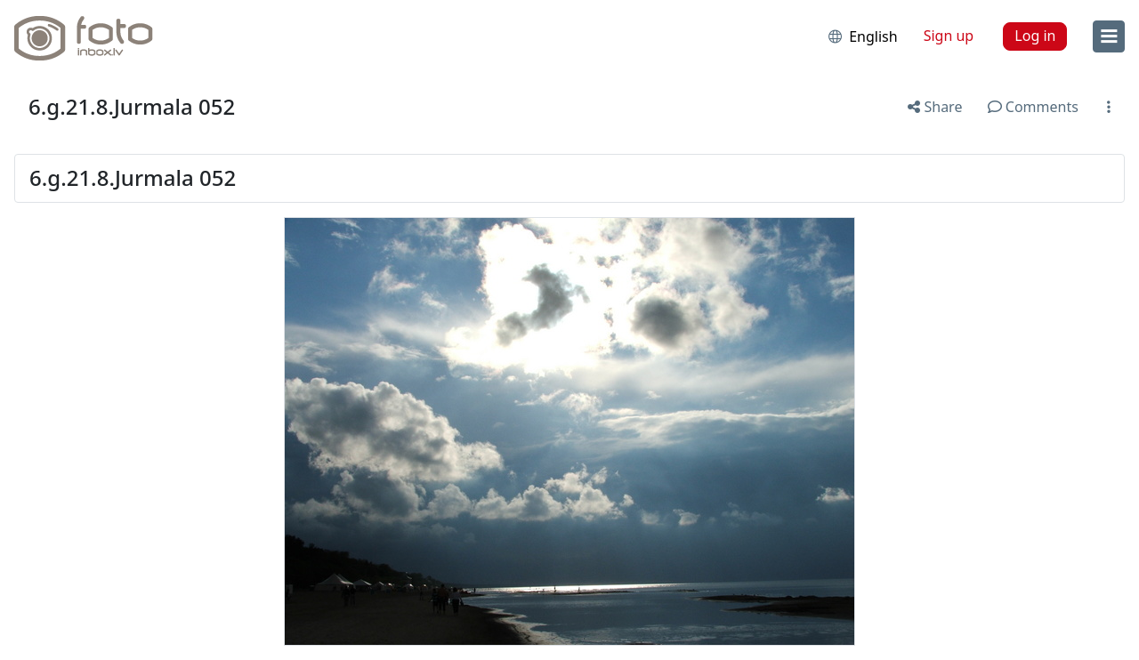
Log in (1034, 35)
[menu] (1109, 36)
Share (935, 107)
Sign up (949, 35)
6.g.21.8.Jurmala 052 (131, 106)
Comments (1033, 107)
